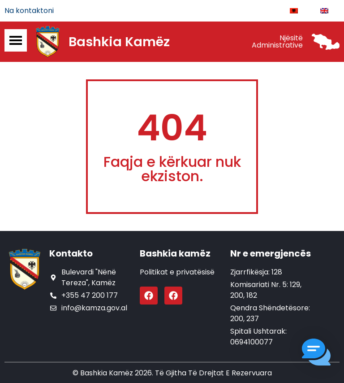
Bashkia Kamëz (119, 42)
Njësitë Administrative (277, 41)
